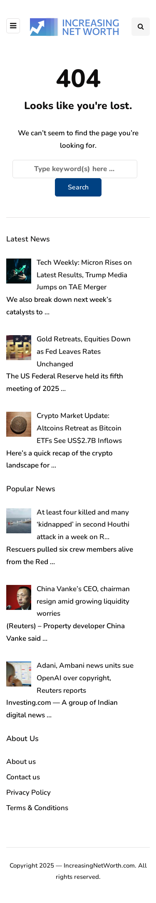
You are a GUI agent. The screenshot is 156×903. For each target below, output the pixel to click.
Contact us (23, 777)
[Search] (74, 169)
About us (21, 761)
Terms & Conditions (37, 808)
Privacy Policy (28, 792)
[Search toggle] (140, 26)
